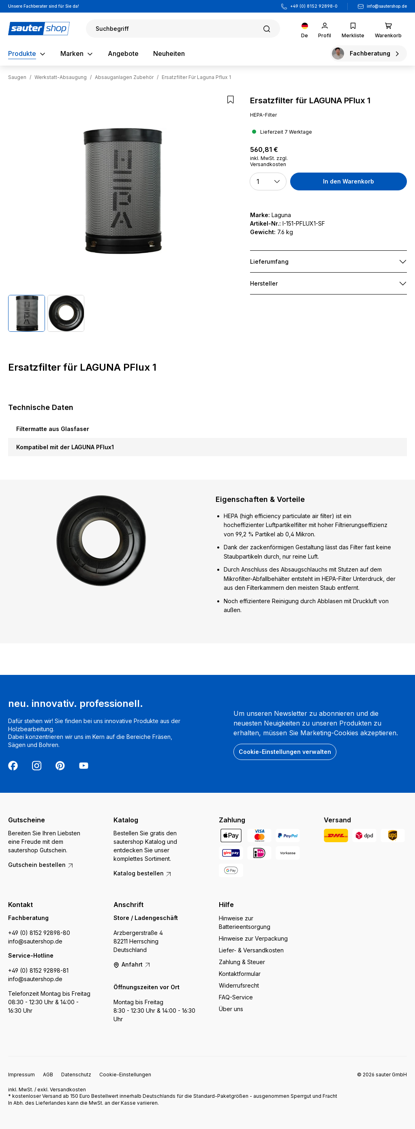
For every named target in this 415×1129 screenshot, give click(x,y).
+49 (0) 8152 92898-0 (314, 6)
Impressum (21, 1074)
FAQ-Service (236, 997)
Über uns (231, 1008)
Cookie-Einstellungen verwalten (285, 751)
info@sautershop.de (387, 6)
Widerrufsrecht (239, 985)
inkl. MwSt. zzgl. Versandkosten (269, 161)
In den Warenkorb (348, 181)
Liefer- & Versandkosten (251, 950)
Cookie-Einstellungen (125, 1074)
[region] (121, 214)
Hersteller (264, 283)
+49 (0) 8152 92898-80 (39, 932)
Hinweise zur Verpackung (253, 938)
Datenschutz (76, 1074)
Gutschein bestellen (41, 864)
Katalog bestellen (142, 873)
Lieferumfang (269, 261)
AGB (48, 1074)
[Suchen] (183, 28)
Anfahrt (132, 964)
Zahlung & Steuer (242, 961)
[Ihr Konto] (324, 28)
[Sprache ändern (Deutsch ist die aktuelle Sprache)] (304, 28)
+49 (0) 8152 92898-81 (38, 970)
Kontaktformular (240, 973)
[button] (268, 181)
